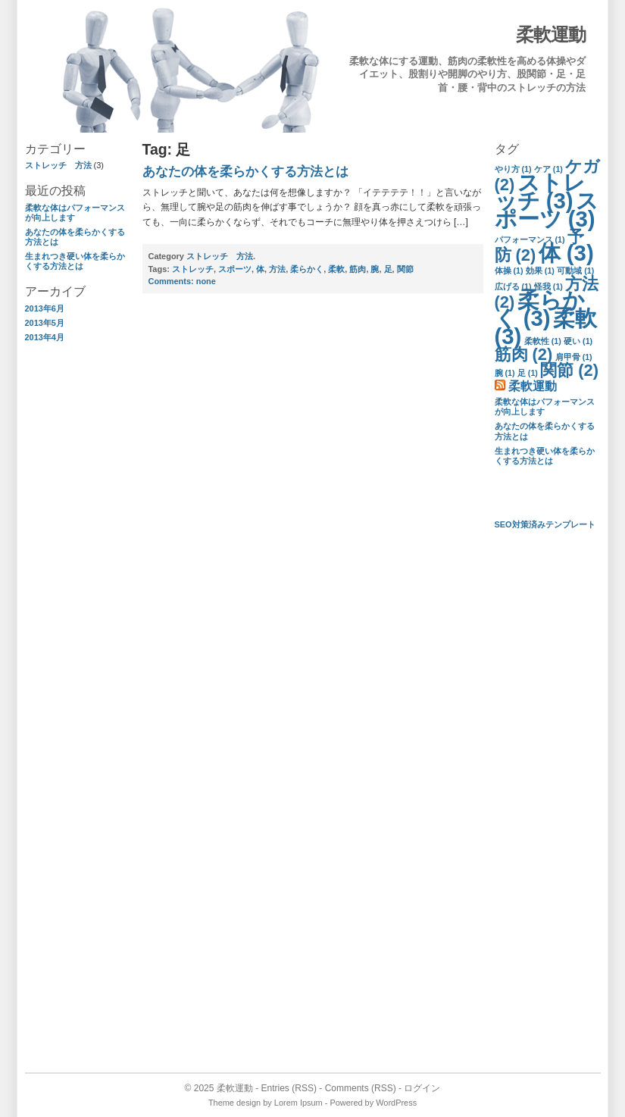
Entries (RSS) (288, 1088)
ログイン (422, 1088)
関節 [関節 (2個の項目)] (569, 370)
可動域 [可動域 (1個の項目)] (575, 270)
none (182, 281)
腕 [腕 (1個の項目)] (505, 372)
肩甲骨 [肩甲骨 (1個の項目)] (573, 356)
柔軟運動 (551, 34)
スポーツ (235, 269)
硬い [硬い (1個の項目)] (578, 341)
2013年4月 (44, 337)
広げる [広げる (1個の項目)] (513, 286)
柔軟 (336, 269)
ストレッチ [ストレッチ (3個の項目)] (540, 191)
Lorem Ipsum (298, 1102)
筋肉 (357, 269)
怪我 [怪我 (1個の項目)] (548, 286)
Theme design (234, 1102)
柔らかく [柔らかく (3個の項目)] (540, 308)
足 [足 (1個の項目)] (527, 372)
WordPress (396, 1102)
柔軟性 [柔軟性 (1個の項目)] (542, 341)
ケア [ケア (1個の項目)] (548, 169)
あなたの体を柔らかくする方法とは (245, 171)
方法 (277, 269)
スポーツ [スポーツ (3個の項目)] (546, 209)
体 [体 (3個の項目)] (566, 252)
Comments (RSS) (360, 1088)
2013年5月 (44, 322)
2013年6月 (44, 308)
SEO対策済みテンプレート (545, 524)
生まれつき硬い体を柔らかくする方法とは (75, 261)
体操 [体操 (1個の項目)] (509, 270)
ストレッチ (193, 269)
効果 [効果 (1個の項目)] (540, 270)
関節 (405, 269)
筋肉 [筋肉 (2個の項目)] (524, 354)
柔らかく (306, 269)
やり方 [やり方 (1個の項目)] (513, 169)
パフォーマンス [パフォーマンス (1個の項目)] (530, 239)
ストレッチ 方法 (58, 165)
